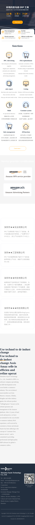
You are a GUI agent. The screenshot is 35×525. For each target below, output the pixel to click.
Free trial (17, 22)
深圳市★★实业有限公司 (15, 227)
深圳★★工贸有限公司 (14, 252)
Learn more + (17, 148)
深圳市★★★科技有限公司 (16, 308)
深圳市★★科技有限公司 (15, 278)
